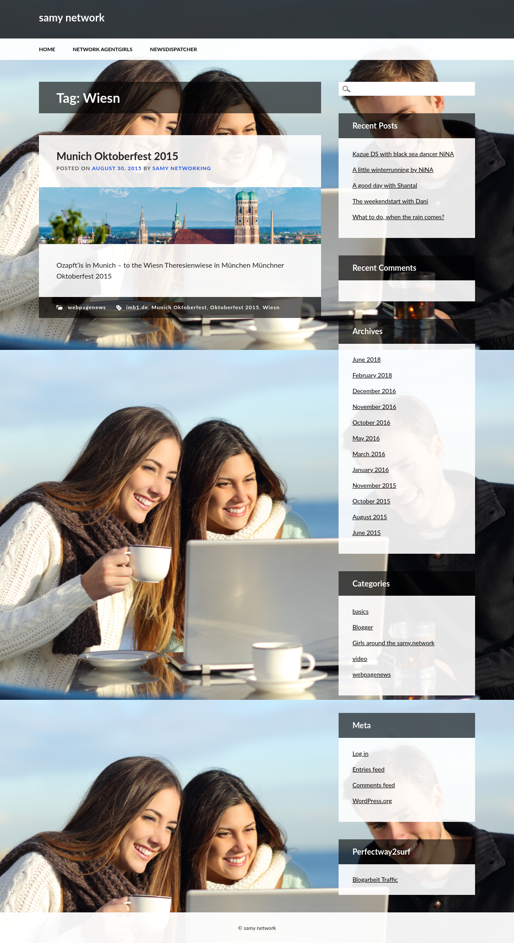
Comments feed (374, 785)
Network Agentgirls (103, 49)
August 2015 (370, 516)
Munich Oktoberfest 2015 (117, 156)
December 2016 (374, 391)
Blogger (363, 627)
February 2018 (372, 375)
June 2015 (367, 532)
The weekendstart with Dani (390, 201)
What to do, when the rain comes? (398, 216)
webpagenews (87, 307)
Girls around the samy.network (394, 642)
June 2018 (367, 359)
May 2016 (366, 438)
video (360, 658)
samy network (72, 17)
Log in (361, 753)
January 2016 (371, 469)
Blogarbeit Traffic (375, 879)
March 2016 (369, 454)
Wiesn (271, 307)
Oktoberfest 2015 (234, 307)
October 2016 (372, 422)
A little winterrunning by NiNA (393, 169)
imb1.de (137, 307)
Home (47, 49)
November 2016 (374, 406)
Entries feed (369, 769)
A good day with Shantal (385, 185)
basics (361, 611)
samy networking (182, 168)
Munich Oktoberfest (179, 307)
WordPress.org (372, 800)
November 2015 (374, 485)
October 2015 (372, 501)
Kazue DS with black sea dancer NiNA (403, 153)
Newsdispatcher (173, 49)
